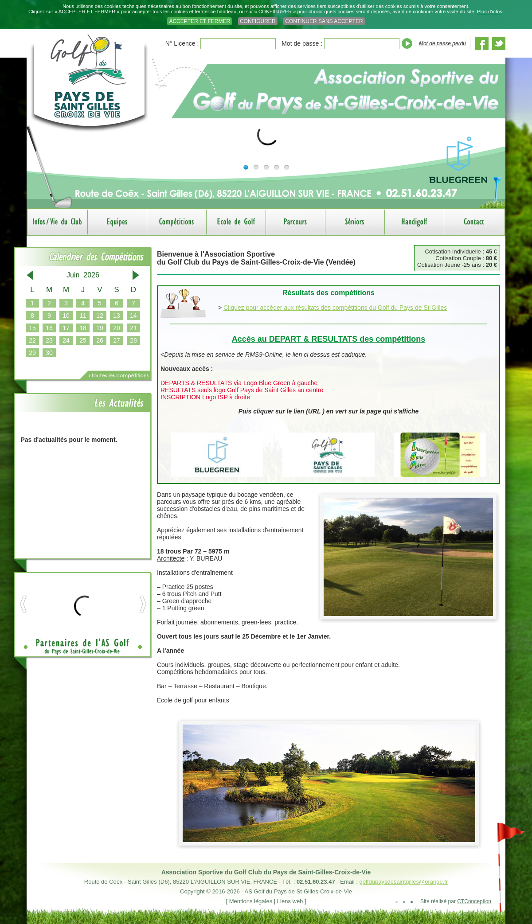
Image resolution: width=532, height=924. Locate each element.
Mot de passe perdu (442, 43)
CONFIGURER (258, 21)
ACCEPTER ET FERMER (199, 21)
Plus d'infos (489, 11)
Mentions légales (251, 901)
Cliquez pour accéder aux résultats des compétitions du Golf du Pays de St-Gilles (335, 307)
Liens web (290, 901)
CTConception (474, 901)
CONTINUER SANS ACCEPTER (324, 21)
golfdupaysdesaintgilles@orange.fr (404, 881)
